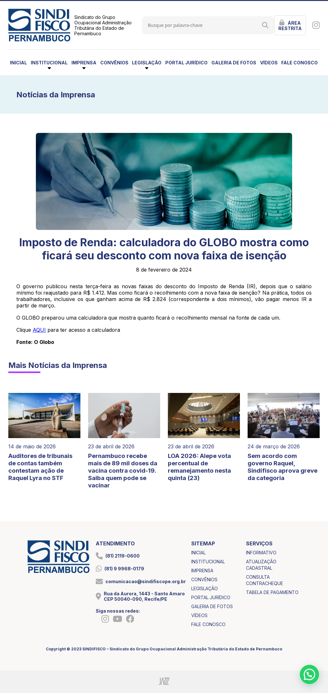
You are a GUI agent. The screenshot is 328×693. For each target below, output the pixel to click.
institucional (208, 561)
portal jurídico (186, 62)
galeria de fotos (233, 62)
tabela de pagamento (272, 592)
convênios (114, 62)
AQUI (39, 330)
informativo (261, 552)
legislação (204, 588)
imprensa (202, 570)
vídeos (269, 62)
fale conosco (299, 62)
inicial (18, 62)
